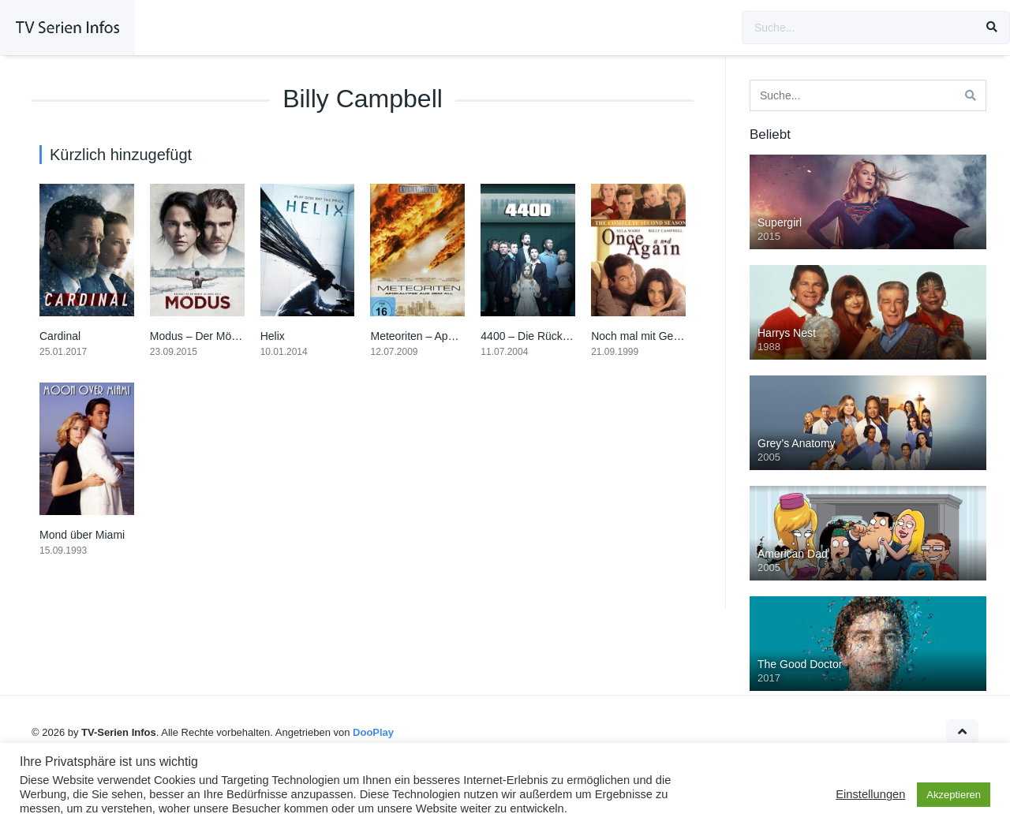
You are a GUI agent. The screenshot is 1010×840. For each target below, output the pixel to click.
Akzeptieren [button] (953, 795)
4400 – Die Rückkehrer (537, 336)
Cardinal (59, 336)
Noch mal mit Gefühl (641, 336)
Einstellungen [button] (870, 794)
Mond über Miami (82, 534)
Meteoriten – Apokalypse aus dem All (461, 336)
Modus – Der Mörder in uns (217, 336)
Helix (272, 336)
